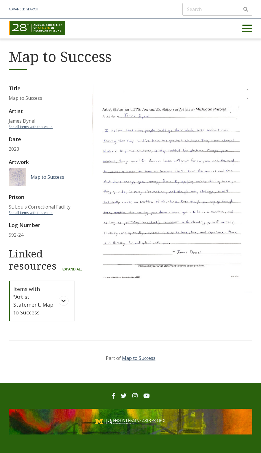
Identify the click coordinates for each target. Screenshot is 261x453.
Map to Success (139, 358)
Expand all (72, 269)
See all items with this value (31, 126)
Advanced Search (23, 9)
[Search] (217, 9)
